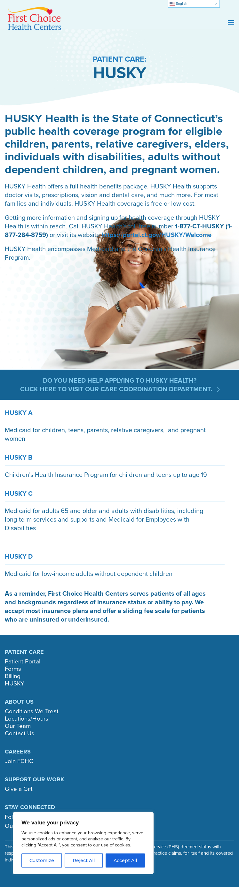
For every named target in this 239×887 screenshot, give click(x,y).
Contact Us (19, 733)
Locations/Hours (26, 718)
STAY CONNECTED (30, 807)
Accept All (125, 860)
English (178, 3)
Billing (12, 676)
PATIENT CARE (24, 652)
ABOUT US (19, 702)
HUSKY (14, 683)
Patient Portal (22, 661)
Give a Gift (19, 788)
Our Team (18, 725)
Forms (13, 668)
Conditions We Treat (32, 711)
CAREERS (18, 751)
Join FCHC (19, 761)
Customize (41, 860)
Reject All (84, 860)
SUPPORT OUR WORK (34, 779)
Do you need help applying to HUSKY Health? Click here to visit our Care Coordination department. (117, 385)
